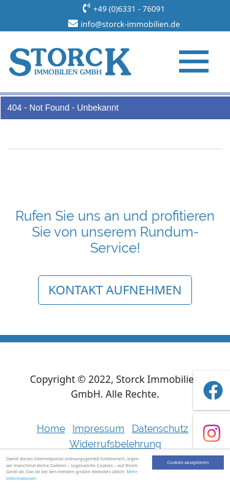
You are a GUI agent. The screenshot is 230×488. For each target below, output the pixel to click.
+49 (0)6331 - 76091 (129, 8)
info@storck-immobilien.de (130, 24)
